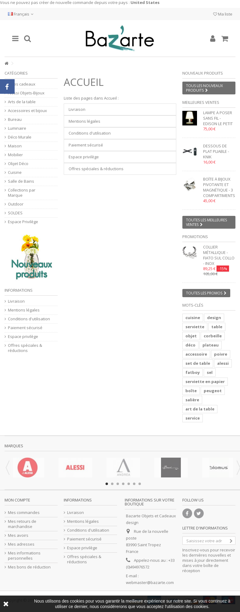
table (216, 326)
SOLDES (15, 213)
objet (191, 336)
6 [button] (134, 484)
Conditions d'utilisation (90, 133)
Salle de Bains (21, 181)
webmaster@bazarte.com (150, 582)
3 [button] (117, 484)
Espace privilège (84, 157)
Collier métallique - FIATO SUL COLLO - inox (219, 255)
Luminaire (17, 128)
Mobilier (15, 154)
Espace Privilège (23, 221)
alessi (223, 363)
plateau (210, 345)
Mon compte (17, 500)
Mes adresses (21, 544)
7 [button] (139, 484)
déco (190, 345)
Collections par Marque (21, 193)
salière (192, 400)
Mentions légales (84, 121)
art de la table (199, 409)
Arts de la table (22, 101)
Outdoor (15, 204)
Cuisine (15, 172)
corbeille (213, 336)
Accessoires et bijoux (27, 110)
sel (210, 372)
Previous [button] (7, 467)
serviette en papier (205, 381)
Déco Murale (19, 137)
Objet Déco (18, 163)
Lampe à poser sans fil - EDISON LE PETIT (218, 118)
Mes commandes (24, 512)
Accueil (84, 82)
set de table (197, 363)
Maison (15, 146)
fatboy (192, 372)
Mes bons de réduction (29, 567)
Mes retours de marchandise (22, 524)
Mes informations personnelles (24, 555)
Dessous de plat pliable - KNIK (216, 151)
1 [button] (107, 484)
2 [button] (112, 484)
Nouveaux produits (202, 73)
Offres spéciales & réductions (96, 168)
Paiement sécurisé (86, 145)
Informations (19, 290)
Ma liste (222, 14)
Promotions (195, 236)
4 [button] (123, 484)
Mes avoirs (18, 535)
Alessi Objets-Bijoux (26, 93)
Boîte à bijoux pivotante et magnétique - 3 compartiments (219, 187)
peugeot (213, 390)
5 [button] (128, 484)
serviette (194, 326)
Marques (14, 445)
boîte (191, 390)
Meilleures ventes (200, 102)
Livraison (77, 109)
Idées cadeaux (21, 84)
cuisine (192, 317)
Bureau (15, 119)
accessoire (196, 354)
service (192, 418)
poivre (220, 354)
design (214, 317)
